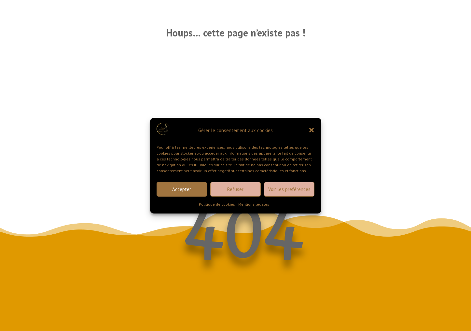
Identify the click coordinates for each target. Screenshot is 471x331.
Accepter (181, 189)
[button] (311, 130)
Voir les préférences (289, 189)
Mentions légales (253, 204)
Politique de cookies (217, 204)
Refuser (235, 189)
